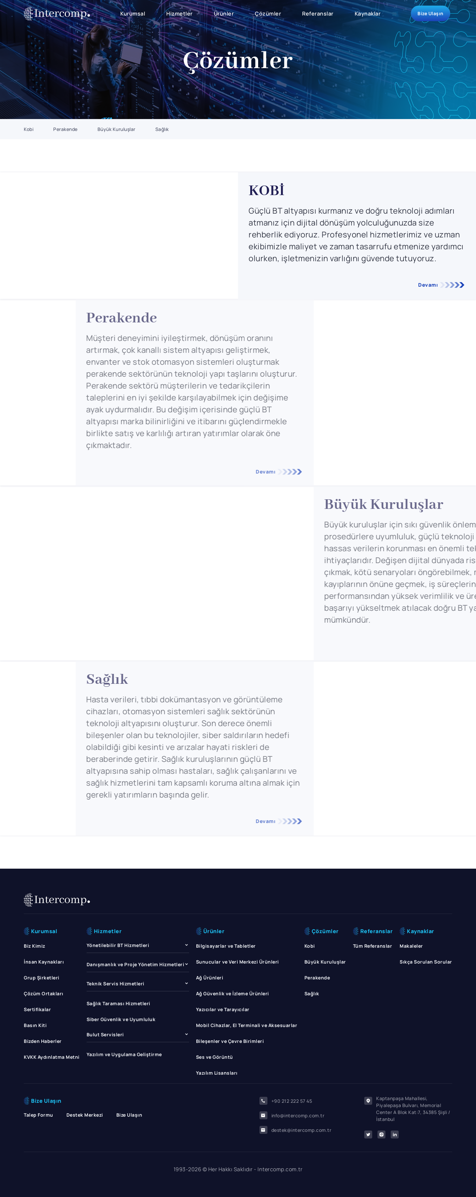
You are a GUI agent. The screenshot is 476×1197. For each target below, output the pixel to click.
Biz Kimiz (34, 946)
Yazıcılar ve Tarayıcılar (223, 1009)
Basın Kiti (35, 1025)
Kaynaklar (368, 13)
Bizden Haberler (43, 1041)
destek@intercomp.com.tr (295, 1130)
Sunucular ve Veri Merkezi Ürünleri (237, 962)
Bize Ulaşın (430, 13)
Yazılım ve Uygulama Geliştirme (124, 1054)
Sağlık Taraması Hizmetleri (118, 1003)
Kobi (28, 129)
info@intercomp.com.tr (292, 1115)
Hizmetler (179, 13)
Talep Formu (38, 1115)
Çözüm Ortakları (43, 993)
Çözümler (268, 13)
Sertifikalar (37, 1009)
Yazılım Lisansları (217, 1073)
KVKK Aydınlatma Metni (52, 1057)
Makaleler (411, 946)
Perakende (65, 129)
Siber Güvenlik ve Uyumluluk (121, 1019)
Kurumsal (132, 13)
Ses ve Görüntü (214, 1057)
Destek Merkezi (84, 1115)
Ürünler (224, 13)
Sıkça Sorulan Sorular (426, 962)
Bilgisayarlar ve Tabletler (226, 946)
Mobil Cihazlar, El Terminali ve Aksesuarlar (247, 1025)
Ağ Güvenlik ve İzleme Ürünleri (232, 993)
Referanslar (318, 13)
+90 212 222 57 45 (285, 1101)
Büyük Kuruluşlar (117, 129)
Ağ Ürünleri (209, 977)
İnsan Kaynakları (44, 962)
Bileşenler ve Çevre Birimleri (230, 1041)
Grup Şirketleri (42, 977)
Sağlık (162, 129)
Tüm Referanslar (372, 946)
